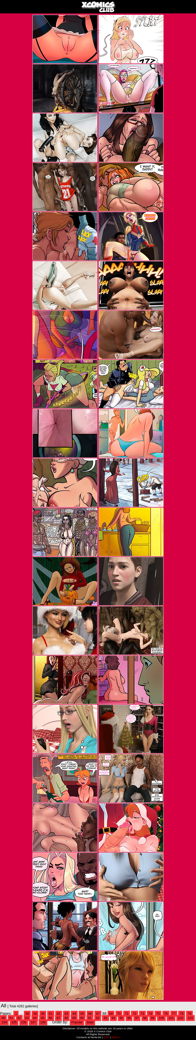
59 (35, 1014)
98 (145, 1018)
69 (111, 1014)
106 (23, 1022)
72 (134, 1014)
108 (43, 1022)
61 (50, 1014)
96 (129, 1018)
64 (74, 1014)
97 (137, 1018)
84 (35, 1018)
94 (113, 1018)
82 (19, 1018)
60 (43, 1014)
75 (158, 1014)
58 (27, 1014)
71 (126, 1014)
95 (121, 1018)
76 (166, 1014)
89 (74, 1018)
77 (174, 1014)
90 (82, 1018)
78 (181, 1014)
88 (66, 1018)
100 (161, 1018)
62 (58, 1014)
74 (150, 1014)
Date (90, 1022)
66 (90, 1014)
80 (3, 1018)
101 (171, 1018)
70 (119, 1014)
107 (33, 1022)
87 (58, 1018)
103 (190, 1018)
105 (14, 1022)
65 (82, 1014)
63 (66, 1014)
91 (90, 1018)
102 (180, 1018)
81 (11, 1018)
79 (189, 1014)
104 (4, 1022)
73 (142, 1014)
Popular (76, 1022)
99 (152, 1018)
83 (27, 1018)
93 (105, 1018)
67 (98, 1014)
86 (50, 1018)
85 (42, 1018)
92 (97, 1018)
